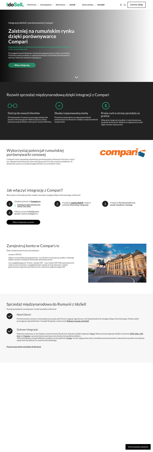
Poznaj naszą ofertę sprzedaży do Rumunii (24, 346)
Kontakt (101, 5)
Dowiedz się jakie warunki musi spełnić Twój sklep (28, 205)
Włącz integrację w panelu (23, 222)
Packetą (26, 336)
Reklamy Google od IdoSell (78, 321)
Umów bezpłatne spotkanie (138, 447)
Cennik (72, 5)
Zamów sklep (136, 4)
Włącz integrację (22, 65)
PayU (92, 334)
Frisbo (69, 338)
